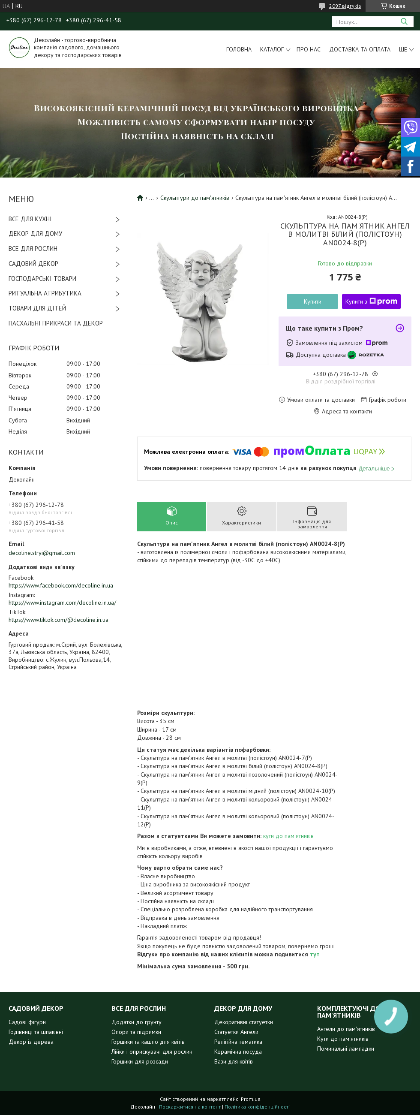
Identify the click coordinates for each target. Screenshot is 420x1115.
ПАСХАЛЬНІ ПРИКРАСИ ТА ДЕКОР (56, 323)
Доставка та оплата (359, 49)
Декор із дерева (31, 1042)
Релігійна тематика (238, 1042)
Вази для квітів (233, 1061)
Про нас (309, 49)
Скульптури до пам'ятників (194, 198)
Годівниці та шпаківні (36, 1032)
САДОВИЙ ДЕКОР (33, 263)
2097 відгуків (345, 6)
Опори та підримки (136, 1032)
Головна (239, 49)
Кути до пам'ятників (343, 1039)
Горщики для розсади (139, 1061)
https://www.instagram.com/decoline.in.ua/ (62, 602)
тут (315, 954)
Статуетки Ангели (236, 1032)
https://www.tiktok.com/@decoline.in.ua (58, 620)
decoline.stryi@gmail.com (42, 553)
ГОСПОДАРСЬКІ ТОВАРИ (42, 278)
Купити (312, 301)
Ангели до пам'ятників (346, 1029)
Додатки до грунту (136, 1022)
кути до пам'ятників (287, 836)
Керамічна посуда (238, 1051)
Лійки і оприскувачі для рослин (151, 1051)
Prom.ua (251, 1099)
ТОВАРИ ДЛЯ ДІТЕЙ (37, 308)
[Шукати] (404, 21)
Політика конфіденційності (257, 1106)
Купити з (371, 301)
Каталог (272, 49)
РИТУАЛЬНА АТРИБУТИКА (45, 293)
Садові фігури (27, 1022)
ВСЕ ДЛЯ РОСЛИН (33, 248)
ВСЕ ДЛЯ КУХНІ (30, 219)
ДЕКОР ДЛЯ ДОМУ (35, 233)
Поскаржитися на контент (190, 1106)
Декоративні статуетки (243, 1022)
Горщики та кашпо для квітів (148, 1042)
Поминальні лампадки (345, 1048)
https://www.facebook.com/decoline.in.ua (61, 585)
